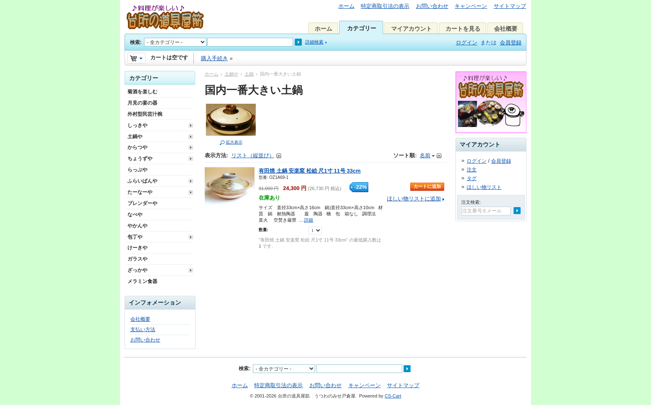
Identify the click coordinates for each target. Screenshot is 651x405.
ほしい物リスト (484, 187)
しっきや (137, 125)
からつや (137, 147)
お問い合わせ (432, 6)
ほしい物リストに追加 (414, 198)
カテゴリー (361, 28)
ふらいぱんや (142, 181)
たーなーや (139, 192)
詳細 (308, 219)
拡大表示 (234, 142)
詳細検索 (314, 41)
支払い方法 (142, 329)
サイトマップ (510, 6)
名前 (425, 155)
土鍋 (249, 73)
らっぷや (137, 170)
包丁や (134, 237)
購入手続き (214, 58)
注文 (472, 170)
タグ (472, 178)
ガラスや (137, 259)
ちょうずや (139, 158)
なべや (134, 214)
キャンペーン (471, 6)
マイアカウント (411, 28)
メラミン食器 (142, 281)
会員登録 (510, 42)
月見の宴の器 (142, 103)
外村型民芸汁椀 (144, 114)
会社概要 (505, 28)
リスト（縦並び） (252, 155)
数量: (263, 229)
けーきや (137, 248)
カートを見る (462, 28)
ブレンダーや (142, 203)
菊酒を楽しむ (142, 92)
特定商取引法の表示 (385, 6)
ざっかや (137, 270)
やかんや (137, 226)
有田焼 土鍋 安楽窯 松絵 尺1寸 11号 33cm (310, 171)
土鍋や (231, 73)
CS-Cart (392, 395)
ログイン (466, 42)
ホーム (346, 6)
